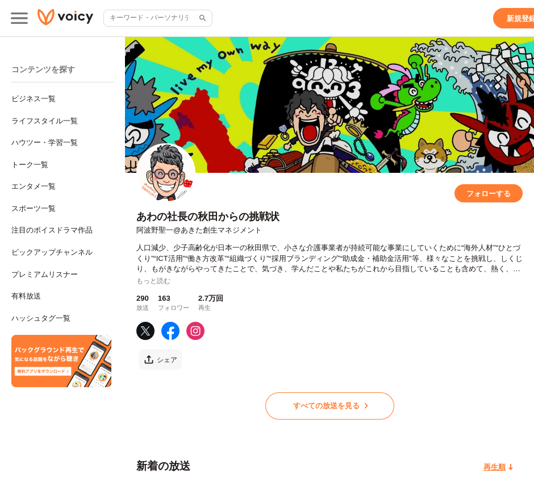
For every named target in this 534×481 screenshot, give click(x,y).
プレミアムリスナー (44, 274)
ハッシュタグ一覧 (40, 318)
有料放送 (26, 296)
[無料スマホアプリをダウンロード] (61, 361)
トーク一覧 (29, 164)
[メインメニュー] (19, 18)
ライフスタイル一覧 (44, 121)
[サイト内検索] (201, 18)
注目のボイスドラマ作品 (52, 230)
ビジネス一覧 (33, 98)
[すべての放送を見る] (329, 406)
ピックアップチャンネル (52, 252)
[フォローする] (488, 193)
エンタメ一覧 (33, 186)
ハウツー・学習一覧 (44, 142)
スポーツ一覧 (33, 208)
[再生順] (498, 467)
